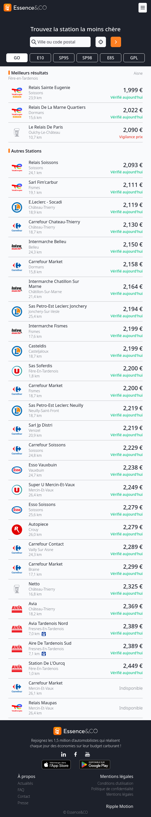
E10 (40, 58)
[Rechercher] (116, 42)
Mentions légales (119, 794)
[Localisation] (101, 42)
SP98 (87, 58)
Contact (24, 796)
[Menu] (143, 7)
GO (17, 58)
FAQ (21, 789)
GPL (134, 58)
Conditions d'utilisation (115, 783)
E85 (110, 58)
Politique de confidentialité (112, 788)
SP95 (64, 58)
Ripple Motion (119, 806)
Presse (23, 802)
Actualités (25, 783)
